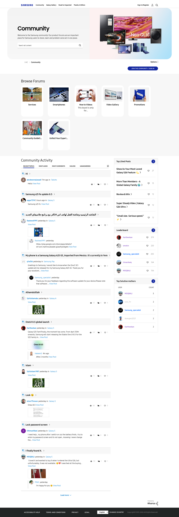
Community (40, 5)
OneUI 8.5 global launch (37, 322)
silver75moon (32, 401)
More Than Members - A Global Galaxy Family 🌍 (128, 183)
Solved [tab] (72, 166)
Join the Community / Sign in (142, 68)
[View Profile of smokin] (126, 246)
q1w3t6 (30, 261)
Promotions (139, 104)
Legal (87, 512)
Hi (27, 173)
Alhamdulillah (33, 292)
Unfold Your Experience (59, 138)
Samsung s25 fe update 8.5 (39, 194)
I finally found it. (34, 450)
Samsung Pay (49, 261)
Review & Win (123, 194)
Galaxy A (52, 298)
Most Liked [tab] (43, 166)
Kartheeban (31, 328)
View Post (36, 184)
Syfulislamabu (32, 298)
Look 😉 (30, 395)
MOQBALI (31, 457)
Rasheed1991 (32, 221)
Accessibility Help (32, 512)
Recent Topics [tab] (28, 166)
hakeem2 (38, 353)
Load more (64, 495)
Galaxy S (51, 200)
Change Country (116, 512)
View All (136, 161)
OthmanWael (32, 431)
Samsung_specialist (43, 278)
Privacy (75, 512)
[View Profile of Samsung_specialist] (131, 254)
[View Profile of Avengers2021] (130, 318)
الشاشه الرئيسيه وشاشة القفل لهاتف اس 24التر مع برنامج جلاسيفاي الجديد (61, 214)
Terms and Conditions (56, 512)
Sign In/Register (143, 5)
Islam (28, 365)
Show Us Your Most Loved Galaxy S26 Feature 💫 (129, 171)
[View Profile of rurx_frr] (128, 302)
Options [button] (153, 62)
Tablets (54, 180)
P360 (37, 482)
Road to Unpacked (65, 5)
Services (32, 104)
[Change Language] (102, 512)
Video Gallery (112, 104)
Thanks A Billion (79, 5)
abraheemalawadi (34, 180)
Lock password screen (36, 424)
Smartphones (59, 104)
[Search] (50, 45)
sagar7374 (31, 200)
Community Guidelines (32, 138)
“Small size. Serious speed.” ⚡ (130, 218)
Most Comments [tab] (58, 166)
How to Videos (85, 104)
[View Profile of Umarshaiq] (127, 262)
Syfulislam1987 (33, 371)
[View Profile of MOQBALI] (127, 271)
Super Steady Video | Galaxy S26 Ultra (130, 205)
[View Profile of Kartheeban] (127, 237)
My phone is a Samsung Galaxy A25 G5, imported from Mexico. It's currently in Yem (67, 255)
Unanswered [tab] (85, 166)
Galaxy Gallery (51, 5)
